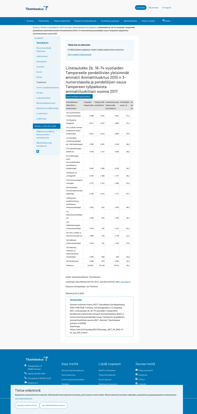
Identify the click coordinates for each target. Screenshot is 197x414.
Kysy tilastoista (68, 375)
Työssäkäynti (53, 27)
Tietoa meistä (148, 20)
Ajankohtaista (130, 20)
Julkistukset (42, 56)
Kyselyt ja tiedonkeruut (85, 20)
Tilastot (43, 27)
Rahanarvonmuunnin (107, 384)
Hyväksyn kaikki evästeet (27, 405)
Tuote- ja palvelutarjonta (47, 87)
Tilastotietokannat (106, 375)
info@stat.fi (125, 281)
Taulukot (40, 66)
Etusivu (30, 20)
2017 (62, 27)
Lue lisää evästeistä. (24, 398)
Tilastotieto (43, 20)
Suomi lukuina (104, 379)
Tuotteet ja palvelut (110, 20)
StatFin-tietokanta (106, 370)
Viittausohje (75, 299)
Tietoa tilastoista (62, 20)
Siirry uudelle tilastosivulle (79, 54)
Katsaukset (41, 61)
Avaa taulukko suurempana (78, 96)
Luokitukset (41, 113)
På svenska (154, 7)
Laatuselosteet (43, 98)
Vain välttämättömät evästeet (53, 405)
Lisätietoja (41, 118)
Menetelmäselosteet (45, 103)
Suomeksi (140, 7)
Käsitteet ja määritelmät (47, 108)
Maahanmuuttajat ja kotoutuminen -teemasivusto (45, 134)
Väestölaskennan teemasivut (44, 144)
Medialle (65, 384)
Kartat (39, 77)
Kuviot (39, 72)
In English (166, 7)
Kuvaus (39, 92)
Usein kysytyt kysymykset (73, 379)
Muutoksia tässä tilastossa (43, 49)
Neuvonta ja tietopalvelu (73, 370)
